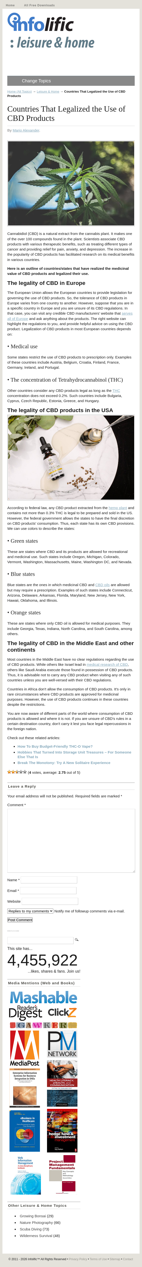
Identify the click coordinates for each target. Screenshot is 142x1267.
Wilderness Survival (36, 1236)
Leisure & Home (48, 91)
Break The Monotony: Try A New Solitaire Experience (64, 763)
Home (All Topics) (19, 91)
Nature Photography (36, 1222)
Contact (128, 1259)
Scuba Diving (31, 1229)
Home (10, 5)
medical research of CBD (107, 664)
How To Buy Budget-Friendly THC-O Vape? (55, 746)
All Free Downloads (39, 5)
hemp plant (118, 508)
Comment (16, 805)
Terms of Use (98, 1259)
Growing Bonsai (33, 1216)
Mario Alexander (26, 130)
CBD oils (102, 585)
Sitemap (115, 1259)
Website (14, 901)
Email (13, 891)
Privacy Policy (78, 1259)
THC (116, 390)
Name (13, 880)
